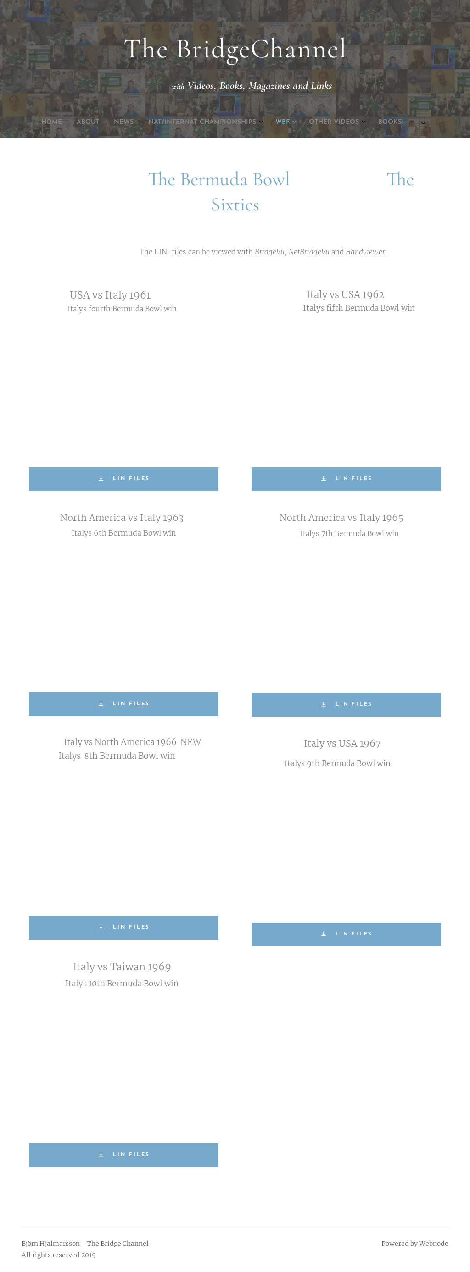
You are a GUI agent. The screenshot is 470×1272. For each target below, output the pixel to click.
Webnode (433, 1243)
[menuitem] (165, 122)
